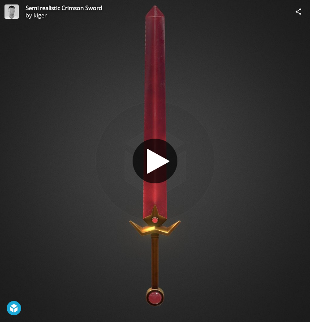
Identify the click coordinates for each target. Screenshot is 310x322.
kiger (40, 15)
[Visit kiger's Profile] (11, 11)
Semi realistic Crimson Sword (64, 8)
